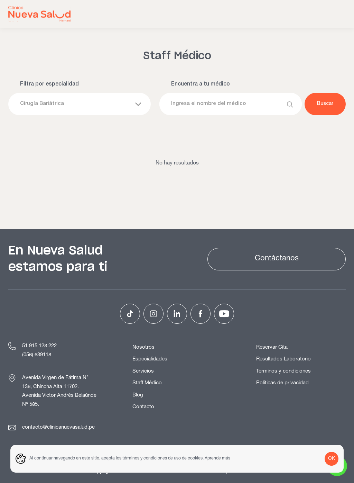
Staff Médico (147, 383)
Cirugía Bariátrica (42, 103)
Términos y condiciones (283, 371)
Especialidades (149, 359)
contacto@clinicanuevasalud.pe (58, 427)
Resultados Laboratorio (283, 359)
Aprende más (217, 458)
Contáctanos (277, 258)
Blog (137, 395)
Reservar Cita (272, 347)
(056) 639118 (36, 355)
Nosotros (143, 347)
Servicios (143, 371)
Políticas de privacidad (282, 383)
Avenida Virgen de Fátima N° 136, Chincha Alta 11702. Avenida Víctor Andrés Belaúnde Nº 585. (59, 391)
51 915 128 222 (39, 346)
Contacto (143, 407)
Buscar (325, 103)
